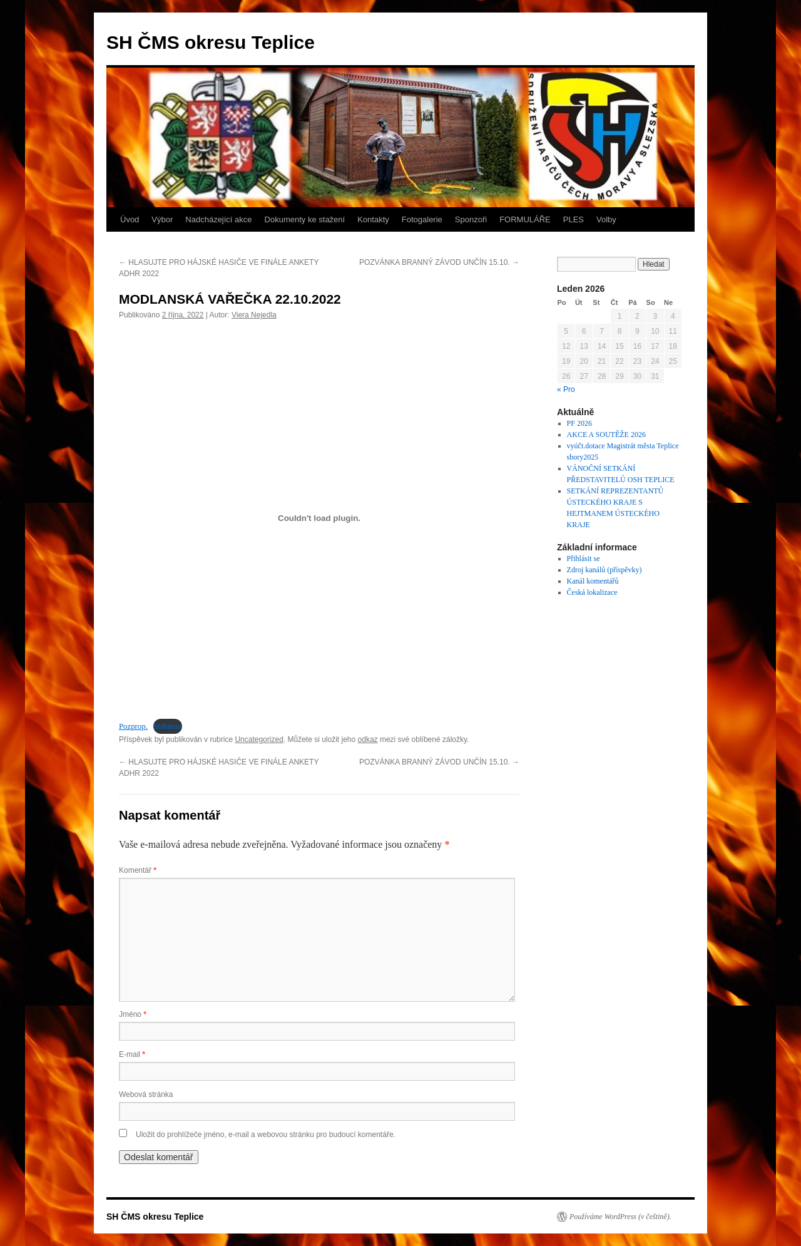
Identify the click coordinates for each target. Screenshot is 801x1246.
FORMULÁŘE (525, 219)
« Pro (566, 389)
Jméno (132, 1014)
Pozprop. (133, 726)
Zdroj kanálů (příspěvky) (604, 569)
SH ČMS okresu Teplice (210, 42)
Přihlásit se (583, 558)
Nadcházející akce (218, 219)
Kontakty (373, 219)
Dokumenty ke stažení (305, 219)
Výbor (162, 219)
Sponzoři (471, 219)
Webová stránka (146, 1094)
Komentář (137, 870)
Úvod (129, 219)
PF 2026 (579, 423)
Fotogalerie (422, 219)
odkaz (368, 739)
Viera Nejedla (254, 315)
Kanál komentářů (593, 581)
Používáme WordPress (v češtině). (620, 1216)
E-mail (132, 1054)
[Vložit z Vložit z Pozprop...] (319, 518)
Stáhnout (167, 726)
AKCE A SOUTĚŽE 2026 (606, 434)
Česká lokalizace (592, 592)
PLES (573, 219)
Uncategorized (259, 739)
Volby (606, 219)
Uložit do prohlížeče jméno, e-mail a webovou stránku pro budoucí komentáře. (265, 1134)
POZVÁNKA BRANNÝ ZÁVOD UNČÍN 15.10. (439, 262)
